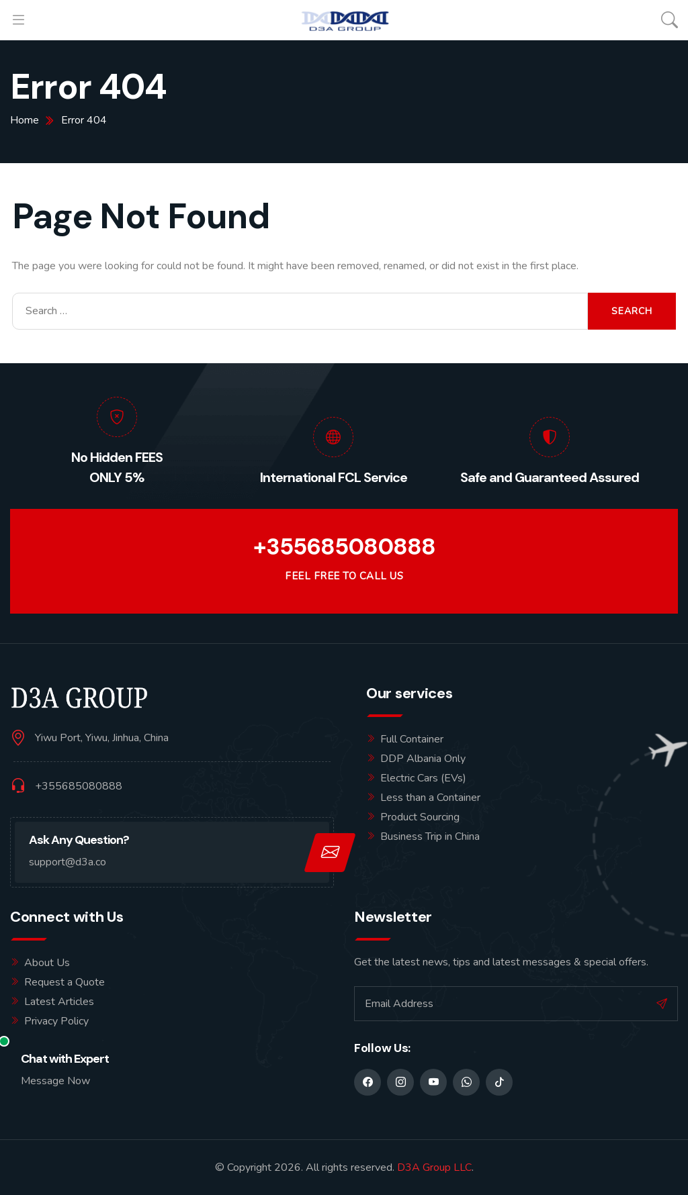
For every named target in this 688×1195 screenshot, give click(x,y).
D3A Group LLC (434, 1167)
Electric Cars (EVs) (423, 778)
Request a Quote (64, 982)
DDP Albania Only (423, 758)
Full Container (411, 739)
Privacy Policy (56, 1021)
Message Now (55, 1080)
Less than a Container (430, 797)
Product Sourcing (420, 817)
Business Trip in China (430, 836)
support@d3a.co (67, 862)
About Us (47, 962)
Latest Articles (59, 1001)
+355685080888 (344, 547)
